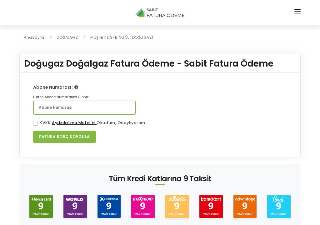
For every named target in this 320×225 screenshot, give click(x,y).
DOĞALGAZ (67, 37)
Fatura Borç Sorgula (64, 136)
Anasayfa (34, 37)
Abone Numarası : (55, 87)
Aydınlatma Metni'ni (74, 122)
